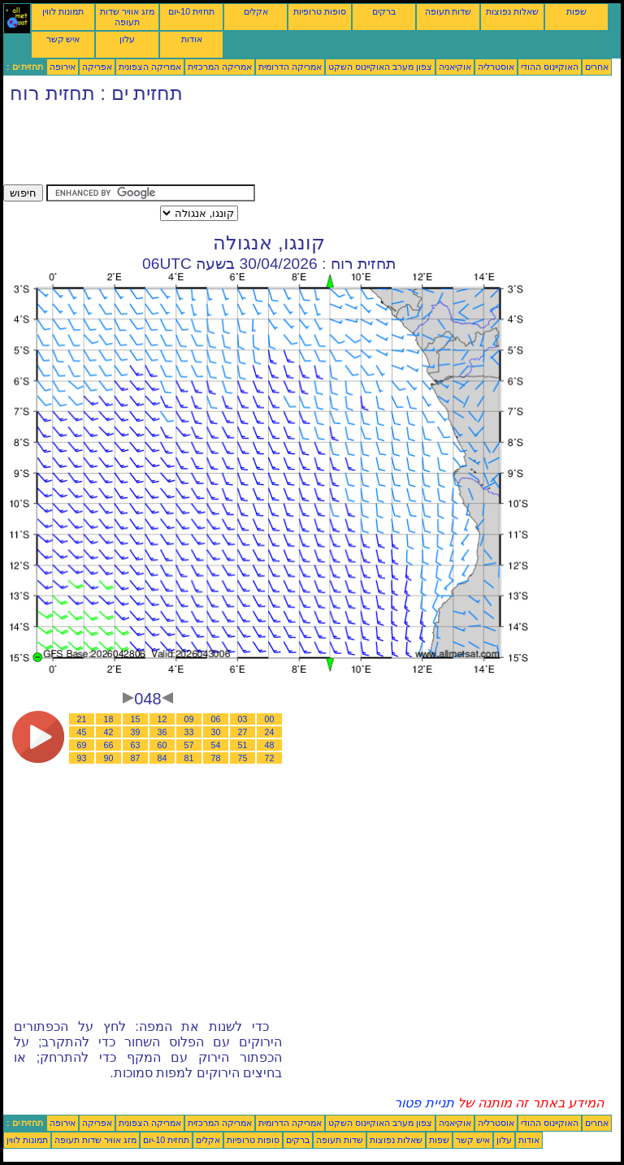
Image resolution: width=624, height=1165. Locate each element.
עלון (127, 39)
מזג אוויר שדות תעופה (127, 16)
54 (216, 745)
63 (136, 745)
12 (162, 719)
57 (189, 745)
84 (162, 758)
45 (82, 732)
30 (216, 732)
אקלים (256, 11)
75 (243, 758)
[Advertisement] (299, 147)
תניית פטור (423, 1103)
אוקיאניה (455, 66)
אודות (191, 39)
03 (243, 719)
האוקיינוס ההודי (549, 66)
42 (109, 732)
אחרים (597, 66)
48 (270, 745)
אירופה (63, 66)
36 (162, 732)
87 (136, 758)
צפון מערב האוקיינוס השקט (380, 66)
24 (270, 732)
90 (109, 758)
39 (136, 732)
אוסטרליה (496, 66)
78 (216, 758)
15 (136, 719)
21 (82, 719)
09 (189, 719)
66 (109, 745)
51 (243, 745)
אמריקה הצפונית (150, 66)
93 (82, 758)
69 (82, 745)
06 (216, 719)
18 (109, 719)
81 (189, 758)
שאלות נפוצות (512, 11)
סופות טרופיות (319, 11)
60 (162, 745)
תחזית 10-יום (191, 11)
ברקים (384, 11)
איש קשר (63, 39)
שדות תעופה (448, 11)
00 (270, 719)
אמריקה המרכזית (220, 66)
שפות (576, 11)
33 (189, 732)
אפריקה (97, 66)
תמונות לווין (63, 11)
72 (270, 758)
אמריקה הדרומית (290, 66)
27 (243, 732)
